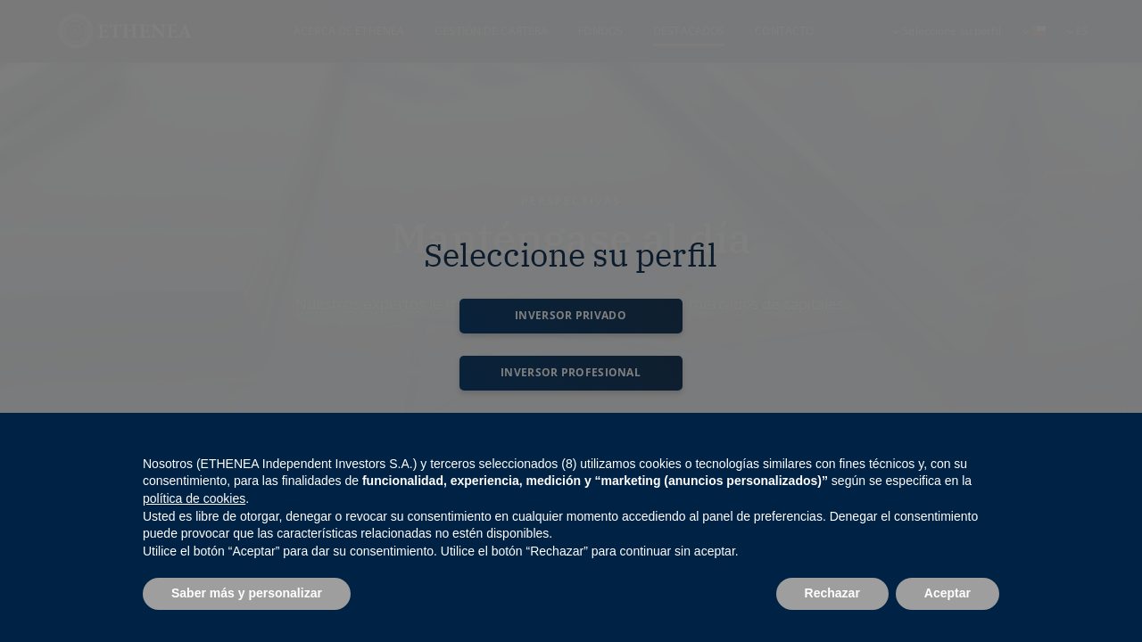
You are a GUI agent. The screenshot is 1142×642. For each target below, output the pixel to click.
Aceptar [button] (947, 593)
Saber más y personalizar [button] (246, 593)
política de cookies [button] (194, 498)
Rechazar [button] (832, 593)
